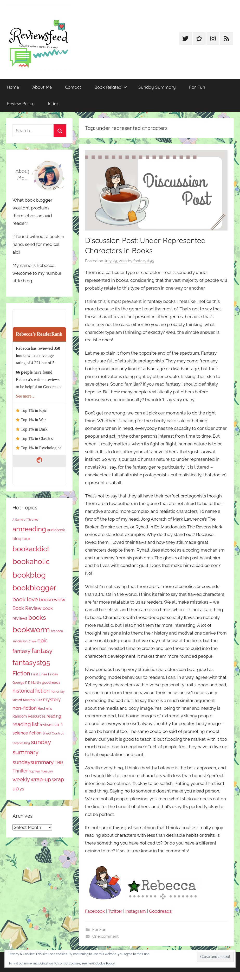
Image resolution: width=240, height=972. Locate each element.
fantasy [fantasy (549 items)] (42, 651)
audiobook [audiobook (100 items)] (56, 530)
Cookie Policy (105, 963)
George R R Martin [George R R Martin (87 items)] (26, 683)
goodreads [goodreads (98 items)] (51, 682)
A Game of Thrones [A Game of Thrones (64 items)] (25, 519)
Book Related (110, 87)
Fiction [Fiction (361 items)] (21, 673)
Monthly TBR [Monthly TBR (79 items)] (32, 700)
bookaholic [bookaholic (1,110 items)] (31, 561)
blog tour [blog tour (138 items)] (21, 538)
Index (53, 103)
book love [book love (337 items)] (25, 599)
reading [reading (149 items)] (54, 716)
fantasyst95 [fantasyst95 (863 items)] (31, 662)
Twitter (115, 911)
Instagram (135, 911)
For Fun (197, 87)
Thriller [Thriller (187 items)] (20, 770)
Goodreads (160, 911)
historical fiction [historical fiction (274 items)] (31, 691)
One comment (105, 936)
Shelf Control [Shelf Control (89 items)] (53, 733)
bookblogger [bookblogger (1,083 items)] (34, 587)
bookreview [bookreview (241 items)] (52, 599)
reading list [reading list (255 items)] (25, 724)
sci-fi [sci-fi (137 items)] (58, 724)
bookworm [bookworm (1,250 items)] (31, 629)
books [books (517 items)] (37, 617)
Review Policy (21, 103)
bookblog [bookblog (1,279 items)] (29, 574)
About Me (42, 87)
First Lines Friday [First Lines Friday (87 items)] (44, 674)
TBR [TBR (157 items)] (59, 762)
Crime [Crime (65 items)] (32, 641)
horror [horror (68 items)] (55, 691)
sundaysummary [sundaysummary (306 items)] (33, 762)
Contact (73, 87)
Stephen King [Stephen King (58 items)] (21, 743)
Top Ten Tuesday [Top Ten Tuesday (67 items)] (41, 771)
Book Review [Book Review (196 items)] (27, 608)
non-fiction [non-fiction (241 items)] (24, 708)
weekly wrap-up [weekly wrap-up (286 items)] (31, 779)
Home (13, 87)
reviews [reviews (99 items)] (46, 725)
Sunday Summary (157, 87)
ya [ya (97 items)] (22, 789)
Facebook (95, 911)
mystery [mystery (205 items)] (52, 699)
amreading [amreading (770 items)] (29, 529)
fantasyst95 (143, 261)
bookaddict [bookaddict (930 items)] (30, 549)
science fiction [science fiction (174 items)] (27, 733)
